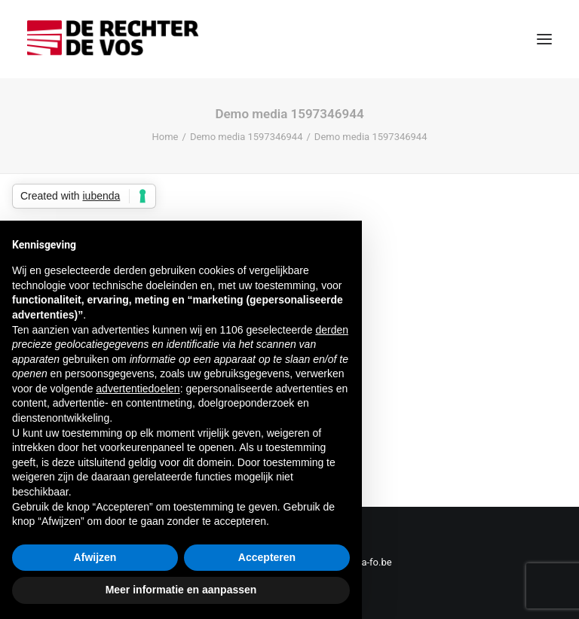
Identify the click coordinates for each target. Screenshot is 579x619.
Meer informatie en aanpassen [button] (181, 590)
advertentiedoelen (137, 389)
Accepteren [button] (267, 557)
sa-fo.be (374, 562)
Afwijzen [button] (95, 557)
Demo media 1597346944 (246, 136)
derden (331, 330)
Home (165, 136)
